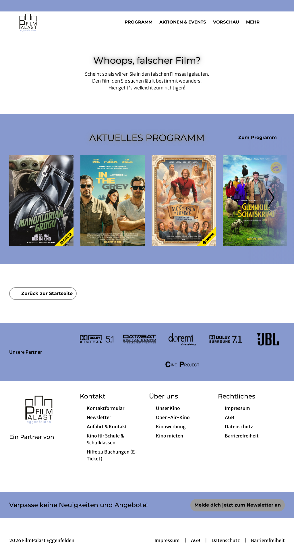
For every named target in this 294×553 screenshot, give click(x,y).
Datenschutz (226, 540)
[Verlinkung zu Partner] (96, 339)
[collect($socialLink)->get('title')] (10, 5)
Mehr (256, 22)
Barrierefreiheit (268, 540)
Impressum (167, 540)
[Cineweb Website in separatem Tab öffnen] (31, 444)
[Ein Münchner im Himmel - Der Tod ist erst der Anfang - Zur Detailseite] (184, 200)
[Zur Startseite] (49, 22)
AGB (195, 540)
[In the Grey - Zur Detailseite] (112, 200)
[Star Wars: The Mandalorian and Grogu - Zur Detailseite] (41, 200)
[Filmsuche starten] (279, 22)
